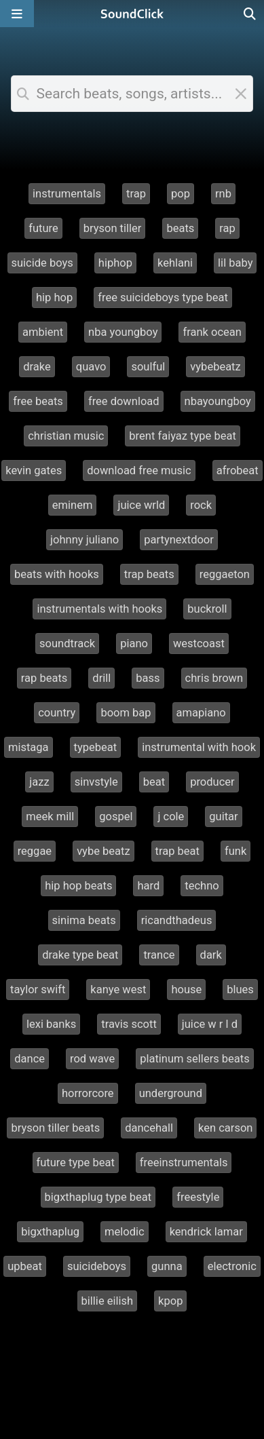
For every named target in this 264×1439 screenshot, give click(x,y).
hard (148, 885)
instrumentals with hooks (99, 608)
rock (201, 505)
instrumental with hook (199, 747)
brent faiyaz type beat (182, 435)
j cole (170, 816)
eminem (72, 505)
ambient (42, 332)
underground (170, 1093)
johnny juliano (84, 539)
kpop (170, 1300)
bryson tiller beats (55, 1127)
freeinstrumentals (184, 1162)
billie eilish (107, 1300)
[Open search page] (250, 13)
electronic (232, 1266)
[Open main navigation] (17, 13)
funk (235, 851)
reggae (35, 851)
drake (37, 366)
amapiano (201, 712)
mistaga (28, 747)
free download (123, 401)
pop (180, 193)
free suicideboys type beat (163, 297)
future (43, 228)
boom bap (125, 712)
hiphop (115, 262)
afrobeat (237, 470)
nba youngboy (122, 332)
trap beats (149, 574)
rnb (223, 193)
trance (158, 954)
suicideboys (96, 1266)
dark (211, 954)
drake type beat (80, 954)
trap (136, 193)
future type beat (76, 1162)
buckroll (207, 608)
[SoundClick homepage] (132, 13)
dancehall (149, 1127)
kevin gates (33, 470)
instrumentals (67, 193)
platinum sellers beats (195, 1058)
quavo (91, 366)
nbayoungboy (218, 401)
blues (240, 989)
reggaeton (225, 574)
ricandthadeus (176, 920)
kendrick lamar (206, 1231)
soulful (148, 366)
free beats (38, 401)
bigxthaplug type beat (98, 1197)
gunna (167, 1266)
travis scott (129, 1024)
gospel (115, 816)
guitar (223, 816)
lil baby (235, 262)
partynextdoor (179, 539)
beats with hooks (56, 574)
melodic (125, 1231)
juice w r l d (210, 1024)
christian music (66, 435)
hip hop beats (78, 885)
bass (147, 678)
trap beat (177, 851)
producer (212, 781)
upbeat (24, 1266)
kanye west (118, 989)
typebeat (95, 747)
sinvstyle (96, 781)
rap (227, 228)
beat (154, 781)
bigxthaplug (50, 1231)
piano (134, 643)
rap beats (44, 678)
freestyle (197, 1197)
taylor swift (37, 989)
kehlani (175, 262)
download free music (139, 470)
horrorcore (88, 1093)
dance (29, 1058)
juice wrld (141, 505)
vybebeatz (215, 366)
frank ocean (212, 332)
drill (101, 678)
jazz (39, 781)
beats (180, 228)
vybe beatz (103, 851)
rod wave (92, 1058)
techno (202, 885)
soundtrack (67, 643)
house (186, 989)
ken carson (225, 1127)
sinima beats (84, 920)
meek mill (50, 816)
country (56, 712)
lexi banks (51, 1024)
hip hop (54, 297)
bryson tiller (112, 228)
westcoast (199, 643)
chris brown (214, 678)
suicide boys (42, 262)
